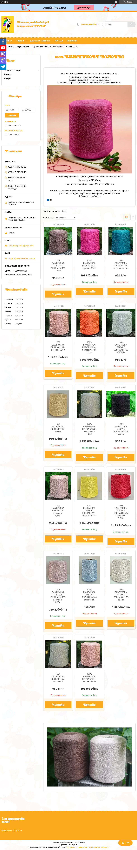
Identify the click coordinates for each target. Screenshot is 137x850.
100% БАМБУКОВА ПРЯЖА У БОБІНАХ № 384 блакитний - (89, 595)
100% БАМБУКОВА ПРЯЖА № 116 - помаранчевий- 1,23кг (89, 347)
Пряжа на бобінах (41, 46)
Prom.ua (82, 842)
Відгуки (7, 78)
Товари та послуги (13, 46)
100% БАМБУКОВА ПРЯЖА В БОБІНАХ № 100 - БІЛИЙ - (121, 347)
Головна (7, 41)
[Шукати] (131, 24)
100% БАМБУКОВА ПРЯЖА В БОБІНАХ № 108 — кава (58, 266)
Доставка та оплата (40, 41)
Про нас (59, 41)
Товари (20, 41)
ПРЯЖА (27, 46)
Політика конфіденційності (99, 847)
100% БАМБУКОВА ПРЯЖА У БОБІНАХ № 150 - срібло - (121, 595)
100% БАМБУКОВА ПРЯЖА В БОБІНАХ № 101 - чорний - (121, 429)
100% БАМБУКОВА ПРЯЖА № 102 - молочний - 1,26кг (89, 429)
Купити (58, 294)
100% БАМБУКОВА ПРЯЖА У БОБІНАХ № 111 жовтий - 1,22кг (89, 510)
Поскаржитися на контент (77, 847)
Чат (125, 842)
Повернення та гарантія (11, 830)
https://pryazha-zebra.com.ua (22, 258)
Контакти (72, 41)
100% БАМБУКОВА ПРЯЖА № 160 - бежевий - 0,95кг (58, 510)
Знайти (12, 115)
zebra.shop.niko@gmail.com (21, 245)
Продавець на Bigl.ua (68, 845)
